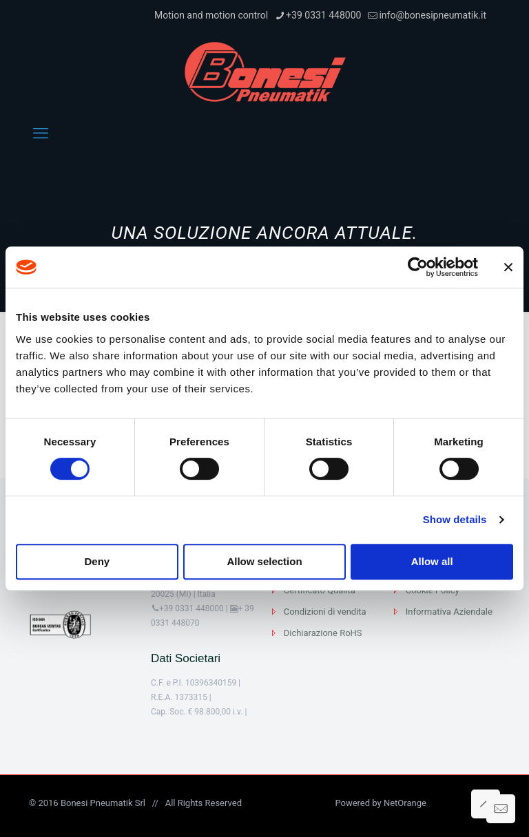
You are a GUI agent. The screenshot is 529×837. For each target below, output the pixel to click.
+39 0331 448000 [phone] (323, 15)
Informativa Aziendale (449, 611)
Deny (97, 561)
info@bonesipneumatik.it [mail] (432, 15)
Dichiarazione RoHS (323, 633)
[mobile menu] (40, 133)
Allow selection (264, 561)
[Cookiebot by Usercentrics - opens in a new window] (417, 267)
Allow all (432, 561)
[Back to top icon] (485, 804)
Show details (455, 519)
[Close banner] (508, 267)
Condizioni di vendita (325, 611)
